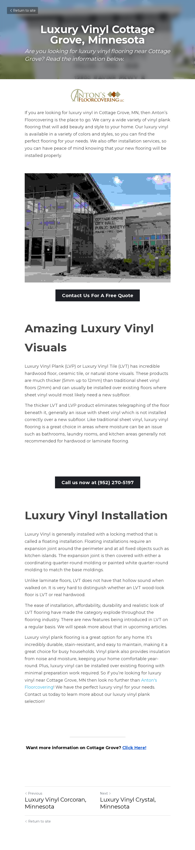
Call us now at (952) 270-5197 (98, 483)
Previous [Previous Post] (33, 794)
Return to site (22, 10)
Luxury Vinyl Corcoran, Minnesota (55, 803)
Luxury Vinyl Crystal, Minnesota (128, 803)
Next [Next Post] (105, 794)
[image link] (98, 95)
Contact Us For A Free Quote (97, 295)
